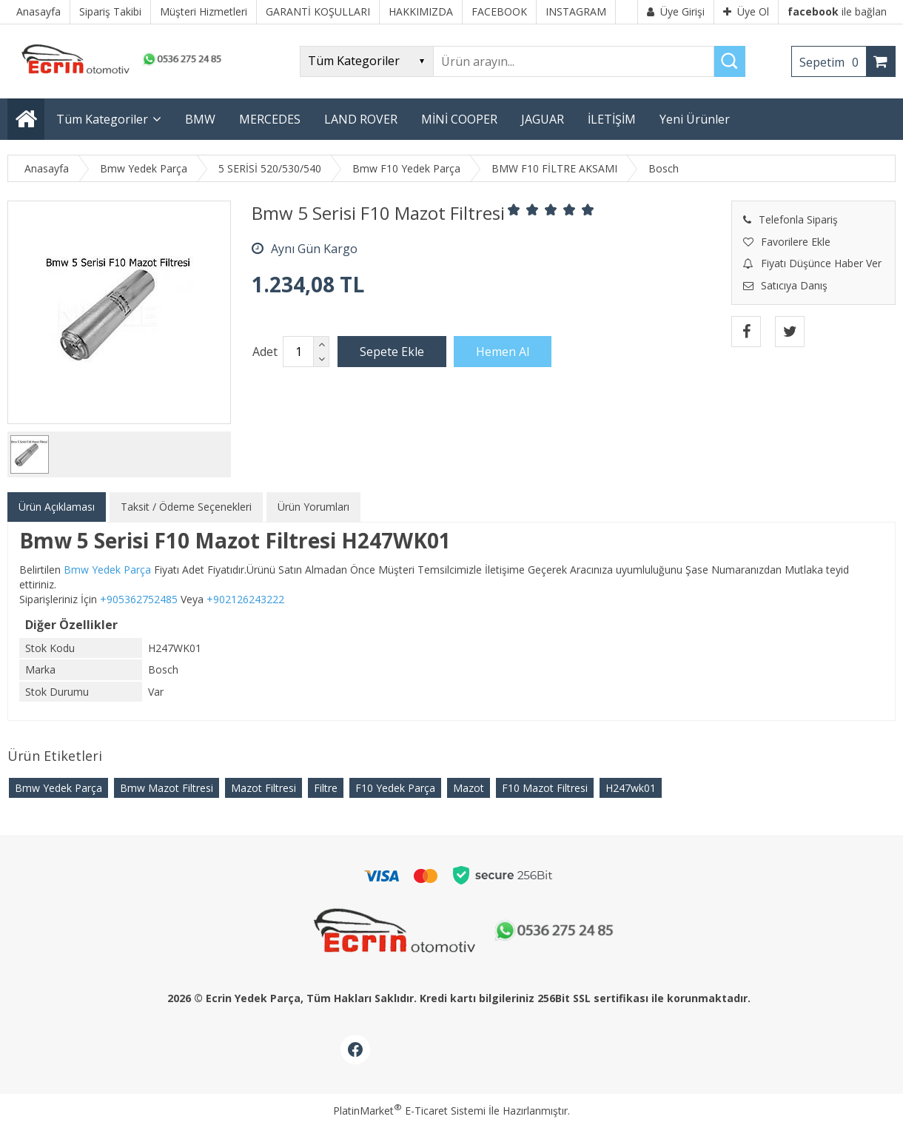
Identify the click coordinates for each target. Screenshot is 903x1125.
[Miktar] (298, 351)
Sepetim (832, 62)
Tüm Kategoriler (102, 119)
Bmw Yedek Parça (58, 788)
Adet (265, 351)
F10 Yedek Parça (395, 788)
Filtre (326, 788)
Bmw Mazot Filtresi (166, 788)
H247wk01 (630, 788)
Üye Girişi (676, 11)
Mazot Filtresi (263, 788)
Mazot (468, 788)
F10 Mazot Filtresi (545, 788)
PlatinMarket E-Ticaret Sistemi (409, 1111)
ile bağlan (837, 11)
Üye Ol (746, 11)
